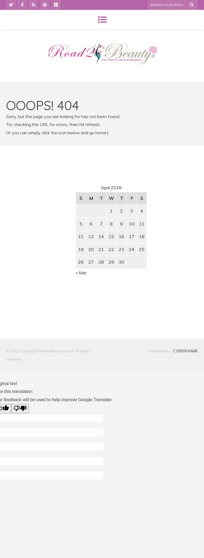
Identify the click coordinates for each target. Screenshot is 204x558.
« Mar (81, 272)
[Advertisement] (53, 201)
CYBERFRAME (185, 350)
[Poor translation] (20, 408)
